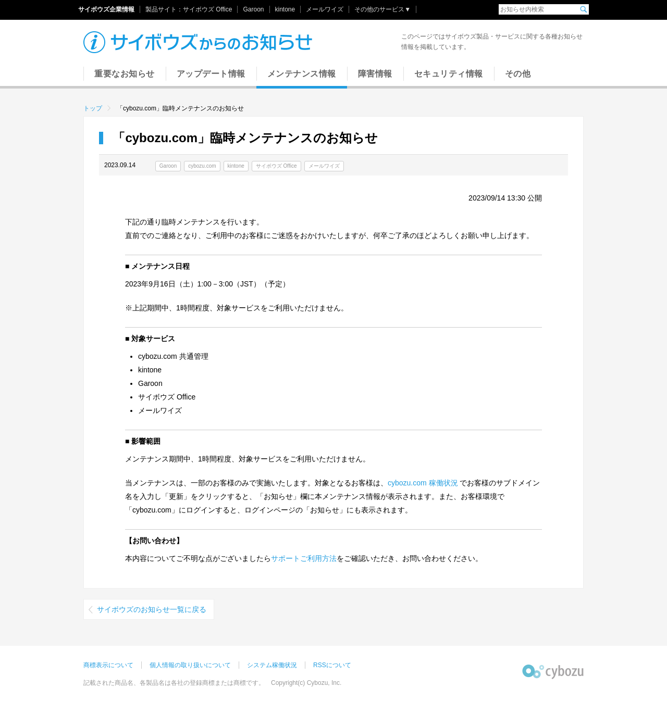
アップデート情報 (211, 73)
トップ (92, 108)
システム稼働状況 (272, 665)
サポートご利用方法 (304, 558)
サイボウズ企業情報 (106, 9)
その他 (518, 73)
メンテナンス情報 (301, 73)
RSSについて (332, 665)
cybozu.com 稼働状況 (423, 483)
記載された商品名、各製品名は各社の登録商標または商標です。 (174, 682)
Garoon (253, 9)
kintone (285, 9)
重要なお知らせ (124, 73)
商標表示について (108, 665)
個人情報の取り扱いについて (190, 665)
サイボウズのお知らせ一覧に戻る (151, 609)
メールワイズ (324, 9)
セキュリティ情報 (448, 73)
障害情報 (375, 73)
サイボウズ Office (207, 9)
